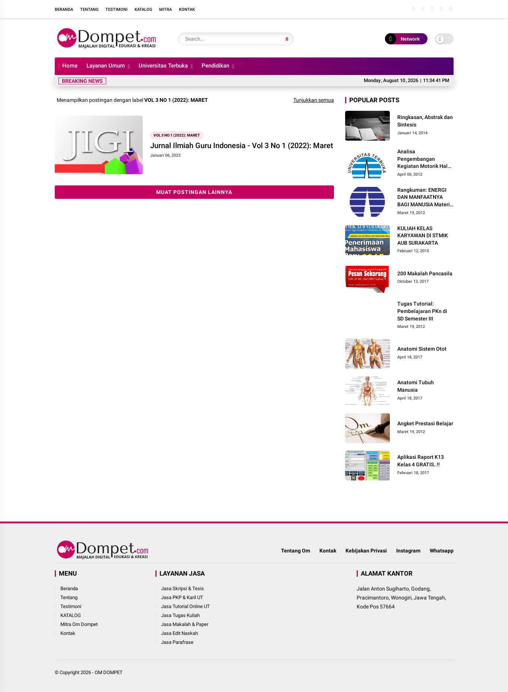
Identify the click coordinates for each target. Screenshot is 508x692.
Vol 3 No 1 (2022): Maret (177, 135)
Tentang (89, 9)
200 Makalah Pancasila (424, 273)
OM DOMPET (109, 672)
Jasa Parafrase (177, 642)
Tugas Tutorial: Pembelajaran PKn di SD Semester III (422, 311)
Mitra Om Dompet (79, 624)
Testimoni (116, 9)
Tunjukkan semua (313, 100)
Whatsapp (442, 551)
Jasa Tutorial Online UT (185, 606)
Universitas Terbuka (163, 65)
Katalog (143, 9)
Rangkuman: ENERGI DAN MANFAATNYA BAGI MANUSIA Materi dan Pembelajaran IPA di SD (423, 198)
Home (68, 65)
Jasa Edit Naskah (179, 633)
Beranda (64, 9)
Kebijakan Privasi (366, 551)
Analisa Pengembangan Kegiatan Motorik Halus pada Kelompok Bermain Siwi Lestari (425, 159)
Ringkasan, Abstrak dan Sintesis (425, 121)
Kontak (187, 9)
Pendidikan (215, 65)
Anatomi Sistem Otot (422, 349)
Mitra (165, 9)
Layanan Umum (105, 65)
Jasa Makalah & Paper (184, 624)
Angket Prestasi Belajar (425, 423)
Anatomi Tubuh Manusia (415, 386)
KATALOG (70, 615)
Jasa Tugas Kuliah (180, 615)
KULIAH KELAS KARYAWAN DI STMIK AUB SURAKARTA (422, 235)
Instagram (408, 551)
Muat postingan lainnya (194, 192)
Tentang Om (295, 551)
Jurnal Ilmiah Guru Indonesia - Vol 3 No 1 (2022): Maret (241, 145)
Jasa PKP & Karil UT (182, 597)
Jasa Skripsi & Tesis (182, 588)
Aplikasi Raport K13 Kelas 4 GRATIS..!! (420, 460)
